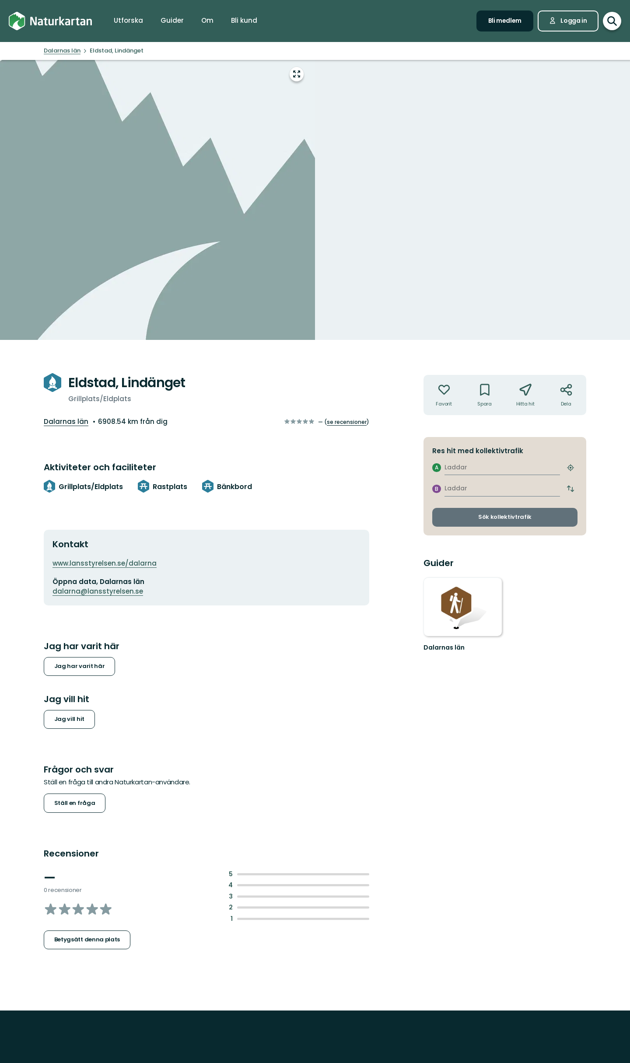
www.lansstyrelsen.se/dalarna (104, 563)
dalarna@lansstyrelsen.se (97, 591)
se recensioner (347, 422)
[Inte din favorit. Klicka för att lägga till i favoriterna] (444, 395)
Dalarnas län (66, 421)
